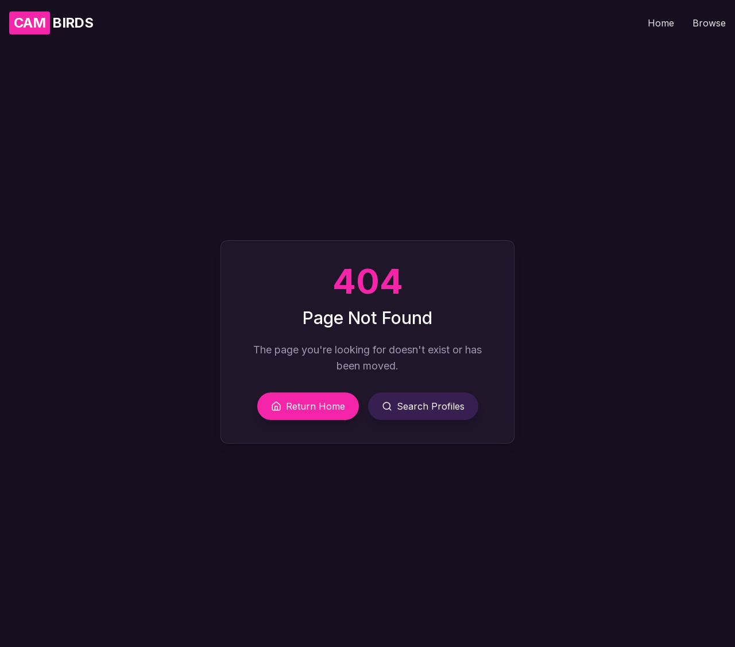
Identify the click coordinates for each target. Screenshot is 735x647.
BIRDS (51, 22)
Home (661, 23)
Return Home (308, 406)
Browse (709, 23)
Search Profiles (423, 406)
